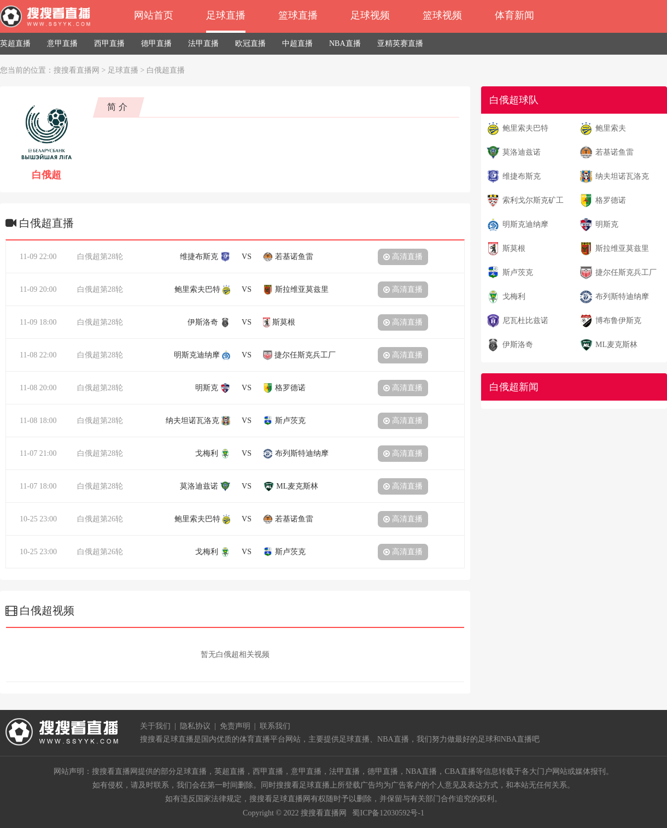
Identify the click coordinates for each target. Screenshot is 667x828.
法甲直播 (203, 43)
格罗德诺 (610, 200)
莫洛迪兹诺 (521, 152)
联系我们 (275, 726)
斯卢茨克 (517, 272)
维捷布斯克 (521, 176)
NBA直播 (345, 43)
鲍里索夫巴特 (525, 128)
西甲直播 (109, 43)
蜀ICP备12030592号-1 (388, 813)
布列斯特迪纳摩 (622, 296)
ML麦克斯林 (616, 344)
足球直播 (225, 15)
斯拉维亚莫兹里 (622, 248)
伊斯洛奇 (517, 344)
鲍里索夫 (610, 128)
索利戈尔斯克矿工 (533, 200)
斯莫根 (513, 248)
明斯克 (606, 224)
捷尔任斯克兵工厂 (626, 272)
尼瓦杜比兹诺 (525, 320)
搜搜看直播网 (77, 70)
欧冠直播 (250, 43)
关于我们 (155, 726)
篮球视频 (442, 15)
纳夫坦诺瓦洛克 (622, 176)
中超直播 (297, 43)
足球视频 (370, 15)
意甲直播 (62, 43)
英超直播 (15, 43)
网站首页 (153, 15)
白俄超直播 (166, 70)
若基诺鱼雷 (614, 152)
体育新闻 (514, 15)
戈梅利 (513, 296)
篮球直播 (298, 15)
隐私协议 (195, 726)
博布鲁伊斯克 (618, 320)
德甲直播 (156, 43)
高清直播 (403, 256)
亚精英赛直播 (400, 43)
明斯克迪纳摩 (525, 224)
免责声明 (235, 726)
